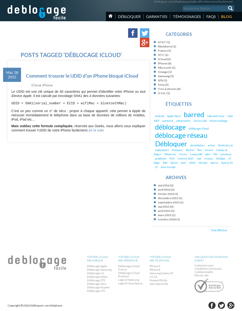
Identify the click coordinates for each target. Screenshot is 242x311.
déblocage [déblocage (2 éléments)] (170, 127)
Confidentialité (203, 271)
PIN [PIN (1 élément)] (215, 154)
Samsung (164, 76)
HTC (161, 55)
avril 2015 (164, 211)
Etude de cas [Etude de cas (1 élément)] (225, 145)
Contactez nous (204, 265)
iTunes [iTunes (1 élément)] (183, 154)
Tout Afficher (219, 230)
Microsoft (164, 67)
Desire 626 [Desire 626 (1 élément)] (200, 120)
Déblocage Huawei (98, 287)
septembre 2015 (168, 202)
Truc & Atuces (167, 89)
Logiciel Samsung (128, 279)
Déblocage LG (95, 273)
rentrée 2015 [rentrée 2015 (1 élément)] (185, 158)
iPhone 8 (155, 269)
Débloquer (129, 16)
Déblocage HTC (96, 290)
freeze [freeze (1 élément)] (209, 149)
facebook (212, 305)
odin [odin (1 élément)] (207, 154)
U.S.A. (162, 93)
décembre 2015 (168, 198)
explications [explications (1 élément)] (162, 149)
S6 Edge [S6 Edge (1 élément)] (220, 158)
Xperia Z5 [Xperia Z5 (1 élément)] (227, 162)
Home (110, 16)
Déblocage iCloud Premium (129, 274)
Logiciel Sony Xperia (130, 283)
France (162, 50)
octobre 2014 (167, 219)
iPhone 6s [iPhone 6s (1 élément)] (170, 154)
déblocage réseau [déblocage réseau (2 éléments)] (181, 135)
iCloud (36, 85)
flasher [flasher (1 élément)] (190, 149)
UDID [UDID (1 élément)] (192, 162)
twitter (221, 305)
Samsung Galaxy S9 (161, 273)
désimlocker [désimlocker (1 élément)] (197, 145)
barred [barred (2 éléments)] (194, 114)
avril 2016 (164, 189)
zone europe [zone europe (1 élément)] (168, 166)
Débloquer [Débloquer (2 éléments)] (171, 143)
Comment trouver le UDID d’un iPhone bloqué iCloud (82, 76)
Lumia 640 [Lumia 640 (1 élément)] (196, 154)
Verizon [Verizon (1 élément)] (203, 162)
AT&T (162, 42)
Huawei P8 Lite (158, 280)
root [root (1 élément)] (199, 158)
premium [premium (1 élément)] (225, 154)
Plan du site (201, 275)
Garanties (156, 16)
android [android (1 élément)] (159, 116)
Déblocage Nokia (97, 276)
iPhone (47, 85)
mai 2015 (163, 206)
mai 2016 (163, 185)
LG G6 (153, 276)
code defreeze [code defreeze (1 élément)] (216, 116)
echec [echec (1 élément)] (211, 145)
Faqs (211, 16)
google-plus (230, 305)
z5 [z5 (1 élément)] (156, 166)
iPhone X (155, 266)
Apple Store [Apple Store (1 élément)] (174, 116)
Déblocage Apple (97, 266)
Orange (163, 72)
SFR (160, 80)
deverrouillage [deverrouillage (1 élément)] (219, 120)
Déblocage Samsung (99, 269)
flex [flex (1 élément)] (200, 149)
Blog (226, 16)
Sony (161, 84)
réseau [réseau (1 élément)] (208, 158)
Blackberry (165, 46)
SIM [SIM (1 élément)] (165, 162)
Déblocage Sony (96, 283)
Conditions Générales (208, 268)
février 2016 (166, 194)
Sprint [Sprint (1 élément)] (174, 162)
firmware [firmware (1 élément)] (177, 149)
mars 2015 (164, 215)
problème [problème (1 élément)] (160, 158)
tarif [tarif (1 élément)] (183, 162)
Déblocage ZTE (96, 280)
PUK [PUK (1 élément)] (171, 158)
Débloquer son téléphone (37, 12)
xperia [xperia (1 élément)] (214, 162)
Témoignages (187, 16)
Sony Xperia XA (159, 283)
